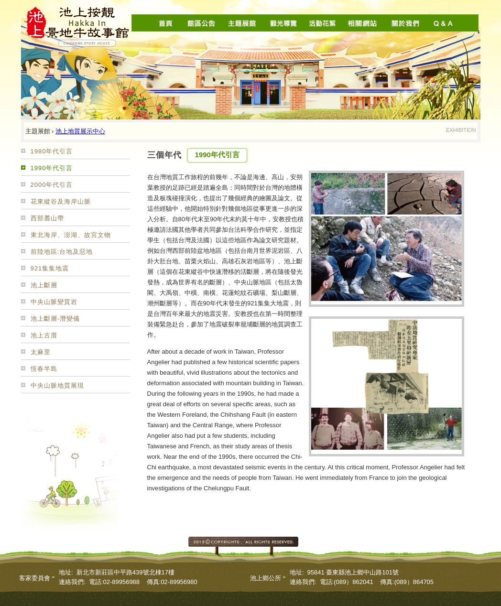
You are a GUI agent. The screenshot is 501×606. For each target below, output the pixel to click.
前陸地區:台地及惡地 (62, 251)
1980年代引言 (52, 151)
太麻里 (41, 352)
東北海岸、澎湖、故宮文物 (71, 234)
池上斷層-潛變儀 (55, 318)
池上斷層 (44, 285)
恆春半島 (44, 368)
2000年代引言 (52, 184)
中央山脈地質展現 (57, 385)
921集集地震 (50, 268)
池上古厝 (44, 335)
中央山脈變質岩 (54, 301)
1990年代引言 (52, 168)
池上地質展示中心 (80, 131)
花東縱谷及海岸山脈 (61, 201)
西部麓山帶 (47, 218)
